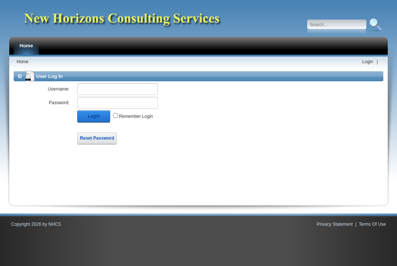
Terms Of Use (372, 224)
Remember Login (136, 116)
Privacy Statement (335, 224)
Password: (59, 102)
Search (375, 24)
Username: (58, 89)
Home (22, 61)
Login (367, 61)
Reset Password (97, 138)
